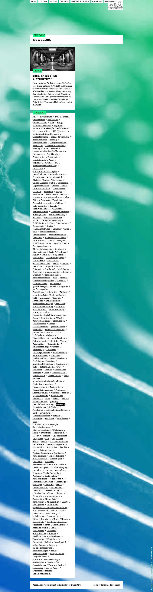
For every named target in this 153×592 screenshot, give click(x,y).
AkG (67, 197)
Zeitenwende (38, 226)
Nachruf (61, 565)
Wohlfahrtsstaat (56, 536)
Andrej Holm (38, 562)
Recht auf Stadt (57, 295)
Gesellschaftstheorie (60, 211)
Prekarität (37, 496)
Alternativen (53, 260)
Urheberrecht (51, 335)
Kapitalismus (46, 117)
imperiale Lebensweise (42, 163)
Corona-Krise (39, 260)
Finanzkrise (55, 283)
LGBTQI (65, 502)
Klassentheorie (39, 252)
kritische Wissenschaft (55, 145)
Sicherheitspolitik (40, 326)
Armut (53, 550)
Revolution (37, 418)
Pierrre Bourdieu (40, 401)
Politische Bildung (57, 214)
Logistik (49, 266)
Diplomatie (58, 430)
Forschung (61, 252)
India (35, 367)
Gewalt (66, 272)
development (38, 502)
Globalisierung (62, 128)
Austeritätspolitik (54, 177)
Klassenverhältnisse (42, 430)
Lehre (47, 312)
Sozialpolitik (38, 504)
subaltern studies (40, 528)
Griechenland (52, 504)
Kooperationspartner (55, 444)
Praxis (53, 528)
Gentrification (47, 318)
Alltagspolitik (53, 502)
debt (35, 421)
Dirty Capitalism (57, 358)
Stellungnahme (39, 214)
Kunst (64, 185)
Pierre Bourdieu (57, 479)
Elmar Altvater (39, 533)
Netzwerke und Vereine (43, 464)
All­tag (66, 375)
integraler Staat (40, 556)
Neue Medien (62, 418)
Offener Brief (50, 499)
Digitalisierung (39, 234)
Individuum (38, 513)
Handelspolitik (39, 323)
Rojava (60, 493)
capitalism (37, 470)
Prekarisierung (52, 490)
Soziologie (37, 484)
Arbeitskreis (46, 433)
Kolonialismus (59, 525)
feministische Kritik (50, 519)
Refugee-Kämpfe (57, 553)
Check (46, 372)
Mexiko (36, 220)
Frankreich (59, 453)
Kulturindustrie (40, 341)
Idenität (65, 393)
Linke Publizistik (52, 473)
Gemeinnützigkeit (41, 467)
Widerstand (57, 209)
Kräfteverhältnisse (41, 209)
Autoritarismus (40, 122)
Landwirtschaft (58, 372)
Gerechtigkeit (56, 458)
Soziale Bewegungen (60, 137)
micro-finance (57, 395)
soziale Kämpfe (39, 160)
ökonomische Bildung (51, 220)
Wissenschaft (56, 487)
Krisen (59, 266)
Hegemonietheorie (41, 185)
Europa (60, 122)
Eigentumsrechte (40, 395)
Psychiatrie (38, 301)
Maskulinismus (39, 309)
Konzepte (37, 372)
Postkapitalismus (40, 510)
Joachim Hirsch (58, 326)
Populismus (38, 410)
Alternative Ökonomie (42, 249)
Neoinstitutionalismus (43, 390)
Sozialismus (38, 257)
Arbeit (51, 160)
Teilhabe (36, 378)
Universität (38, 168)
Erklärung (37, 272)
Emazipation (55, 387)
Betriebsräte (38, 444)
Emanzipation (39, 157)
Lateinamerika (39, 154)
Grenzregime (63, 183)
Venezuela (55, 393)
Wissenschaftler (40, 553)
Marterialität (38, 447)
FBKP (35, 298)
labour (36, 436)
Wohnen (64, 292)
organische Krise (40, 295)
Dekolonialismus (40, 487)
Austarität (37, 476)
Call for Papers (52, 568)
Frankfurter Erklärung (43, 482)
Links (47, 398)
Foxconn (48, 470)
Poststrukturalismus (59, 441)
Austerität (37, 499)
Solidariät (49, 418)
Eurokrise (62, 131)
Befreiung (37, 217)
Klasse (35, 441)
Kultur (36, 255)
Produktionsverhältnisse (44, 361)
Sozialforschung (56, 309)
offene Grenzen (39, 545)
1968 (35, 231)
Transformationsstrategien (45, 171)
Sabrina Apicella (47, 367)
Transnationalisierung (43, 306)
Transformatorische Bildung (45, 559)
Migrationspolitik (51, 275)
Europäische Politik (41, 415)
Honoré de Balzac (56, 456)
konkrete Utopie (54, 516)
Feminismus (38, 177)
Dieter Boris (38, 490)
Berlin (47, 525)
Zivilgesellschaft (53, 301)
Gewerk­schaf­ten (60, 436)
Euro (59, 367)
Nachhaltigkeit (39, 536)
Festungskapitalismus (52, 197)
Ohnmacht (55, 355)
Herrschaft (38, 145)
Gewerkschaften (40, 174)
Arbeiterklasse (39, 344)
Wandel (54, 510)
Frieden (57, 243)
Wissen (56, 398)
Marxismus (38, 131)
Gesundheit (60, 470)
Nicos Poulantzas (40, 355)
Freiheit (48, 369)
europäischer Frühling (55, 329)
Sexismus (46, 436)
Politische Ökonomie (42, 125)
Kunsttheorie (61, 364)
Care (55, 277)
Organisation (39, 539)
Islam (63, 341)
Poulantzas (60, 390)
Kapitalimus (52, 539)
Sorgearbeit (58, 255)
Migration (58, 125)
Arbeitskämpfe (47, 128)
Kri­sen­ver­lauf (46, 450)
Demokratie (53, 119)
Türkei (45, 148)
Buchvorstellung (40, 358)
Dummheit (37, 542)
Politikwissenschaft (41, 188)
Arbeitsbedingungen (55, 257)
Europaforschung (40, 137)
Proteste (63, 277)
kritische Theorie (62, 117)
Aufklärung (45, 298)
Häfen (35, 519)
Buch (35, 413)
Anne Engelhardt (59, 338)
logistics (57, 298)
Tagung (53, 139)
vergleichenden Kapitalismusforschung (50, 507)
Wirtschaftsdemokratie (43, 571)
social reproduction (41, 352)
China (35, 200)
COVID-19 (37, 191)
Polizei (48, 542)
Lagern (52, 545)
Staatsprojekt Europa (42, 243)
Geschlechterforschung (43, 404)
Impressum (38, 568)
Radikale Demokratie (42, 453)
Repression (46, 200)
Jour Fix (63, 447)
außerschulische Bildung (57, 410)
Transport (37, 312)
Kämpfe (53, 206)
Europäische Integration (43, 280)
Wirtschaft (37, 329)
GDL (47, 438)
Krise (35, 117)
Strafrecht (37, 369)
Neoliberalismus (40, 139)
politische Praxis (40, 283)
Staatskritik (61, 464)
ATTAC (59, 318)
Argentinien (59, 433)
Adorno (65, 398)
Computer (57, 229)
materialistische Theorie (55, 237)
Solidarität (53, 154)
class (35, 450)
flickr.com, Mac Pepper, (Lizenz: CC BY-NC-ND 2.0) (151, 567)
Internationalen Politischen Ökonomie (49, 315)
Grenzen (55, 185)
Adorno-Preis (60, 369)
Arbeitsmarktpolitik (41, 277)
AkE (65, 243)
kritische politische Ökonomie (46, 134)
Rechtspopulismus (41, 246)
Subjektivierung (60, 352)
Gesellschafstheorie (53, 217)
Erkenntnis (51, 530)
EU (54, 131)
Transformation (40, 142)
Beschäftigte (38, 522)
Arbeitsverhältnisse (57, 234)
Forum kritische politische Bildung (48, 203)
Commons (46, 255)
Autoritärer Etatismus (43, 332)
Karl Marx (48, 191)
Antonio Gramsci (40, 211)
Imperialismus (39, 565)
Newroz (64, 519)
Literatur (37, 275)
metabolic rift (39, 375)
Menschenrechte (40, 458)
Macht (56, 263)
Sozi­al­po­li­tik (38, 530)
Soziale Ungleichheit (42, 574)
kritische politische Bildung (45, 165)
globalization (59, 321)
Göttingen (59, 249)
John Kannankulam (41, 229)
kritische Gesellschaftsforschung (47, 381)
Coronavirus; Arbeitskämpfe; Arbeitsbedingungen (45, 425)
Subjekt (59, 191)
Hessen (63, 194)
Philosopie (37, 269)
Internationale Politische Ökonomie (48, 151)
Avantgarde (45, 413)
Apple (51, 252)
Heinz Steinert (59, 188)
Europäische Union (58, 142)
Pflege (62, 510)
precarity (54, 401)
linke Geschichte (40, 206)
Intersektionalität (52, 272)
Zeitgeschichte (53, 562)
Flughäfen (63, 286)
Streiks (50, 226)
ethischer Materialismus (43, 493)
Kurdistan (49, 461)
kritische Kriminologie (43, 303)
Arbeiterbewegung (59, 467)
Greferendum (51, 476)
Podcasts (56, 415)
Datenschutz (63, 223)
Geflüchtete (54, 407)
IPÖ (56, 163)
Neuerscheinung (40, 387)
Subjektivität (38, 223)
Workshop (57, 200)
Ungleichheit (57, 438)
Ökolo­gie (36, 180)
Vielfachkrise (52, 194)
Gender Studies (54, 375)
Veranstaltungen (40, 393)
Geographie (52, 447)
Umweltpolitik (60, 542)
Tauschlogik (61, 482)
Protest (46, 180)
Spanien (36, 197)
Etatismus (60, 306)
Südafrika (61, 280)
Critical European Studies (44, 183)
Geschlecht (37, 461)
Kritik (35, 128)
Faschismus (38, 266)
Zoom (35, 318)
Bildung (36, 148)
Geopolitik (49, 484)
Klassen (54, 148)
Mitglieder (54, 341)
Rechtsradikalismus (41, 263)
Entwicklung (51, 513)
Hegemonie (53, 157)
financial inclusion (41, 338)
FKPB (52, 122)
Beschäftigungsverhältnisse (45, 292)
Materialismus (39, 407)
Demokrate (60, 303)
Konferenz (37, 525)
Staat (48, 131)
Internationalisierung (42, 548)
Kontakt (52, 533)
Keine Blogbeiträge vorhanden (46, 347)
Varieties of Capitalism (43, 364)
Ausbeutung (38, 349)
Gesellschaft (50, 269)
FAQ (57, 332)
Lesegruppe (38, 438)
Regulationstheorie (48, 231)
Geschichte (51, 349)
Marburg (51, 223)
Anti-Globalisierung (41, 321)
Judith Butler (54, 344)
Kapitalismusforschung (43, 384)
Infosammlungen (52, 496)
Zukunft (65, 263)
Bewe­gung (60, 404)
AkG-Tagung (63, 269)
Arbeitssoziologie (40, 550)
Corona (52, 323)
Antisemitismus (40, 479)
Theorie (52, 565)
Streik (59, 484)
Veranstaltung (39, 240)
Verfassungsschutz (41, 289)
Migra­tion (37, 473)
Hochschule (38, 194)
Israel (35, 433)
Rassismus (57, 180)
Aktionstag (38, 398)
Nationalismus (39, 456)
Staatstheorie (39, 119)
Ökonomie (37, 237)
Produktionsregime (56, 240)
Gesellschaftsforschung (57, 522)
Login (96, 585)
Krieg (66, 229)
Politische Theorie (57, 174)
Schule (44, 441)
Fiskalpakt (37, 335)
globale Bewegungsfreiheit (44, 286)
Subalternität (39, 516)
